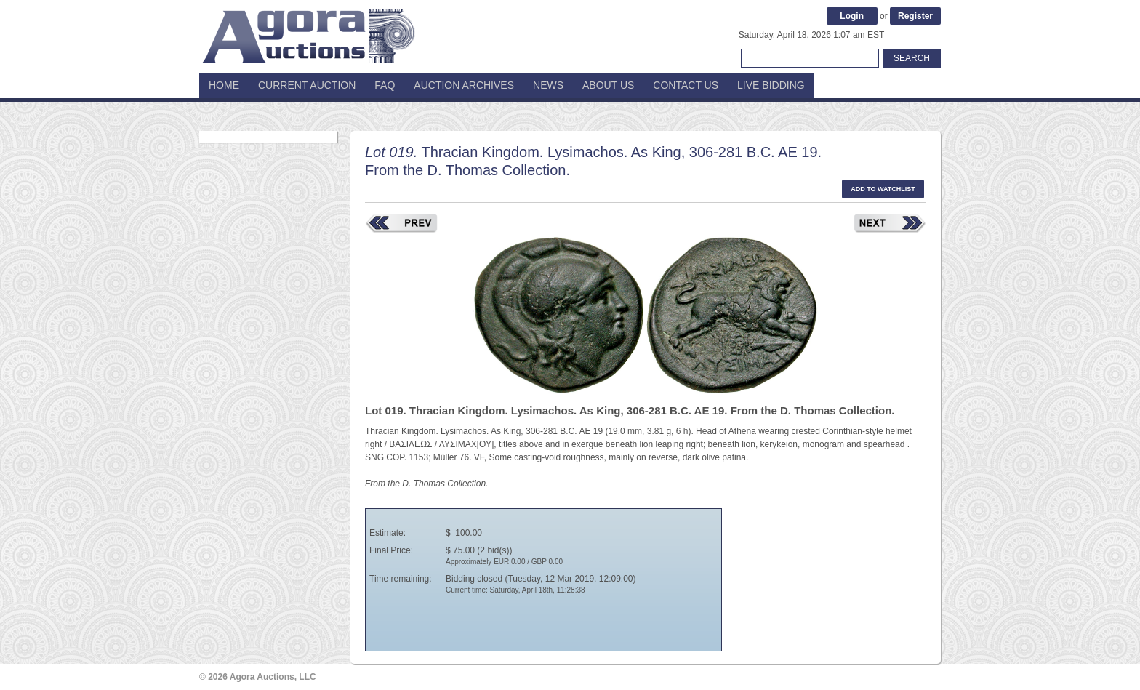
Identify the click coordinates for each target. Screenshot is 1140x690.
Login (852, 16)
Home (224, 85)
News (548, 85)
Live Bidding (771, 85)
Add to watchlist (883, 189)
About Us (608, 85)
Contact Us (685, 85)
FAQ (384, 85)
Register (915, 16)
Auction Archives (464, 85)
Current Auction (307, 85)
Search (912, 58)
